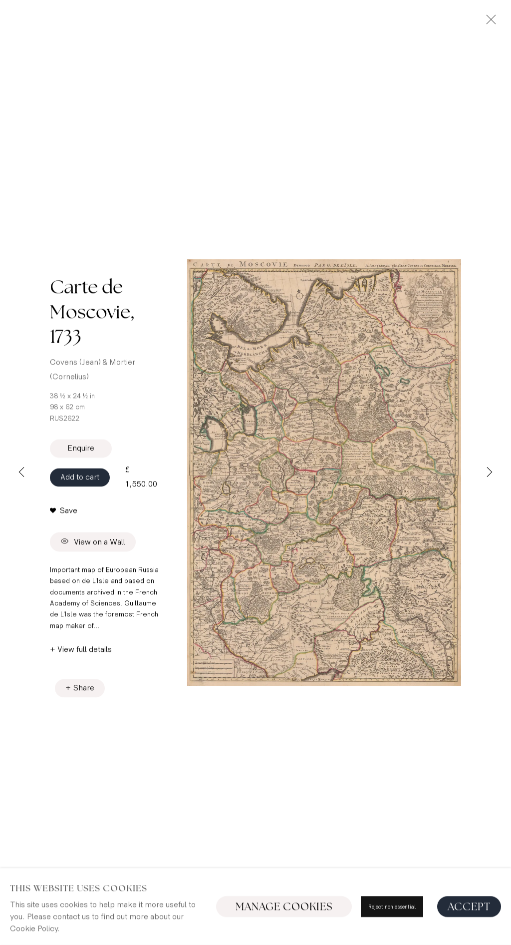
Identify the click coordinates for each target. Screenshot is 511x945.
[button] (63, 512)
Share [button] (83, 690)
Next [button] (489, 472)
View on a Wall (92, 544)
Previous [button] (21, 472)
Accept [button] (469, 931)
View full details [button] (84, 652)
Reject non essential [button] (392, 931)
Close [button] (488, 22)
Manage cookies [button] (284, 931)
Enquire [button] (80, 450)
